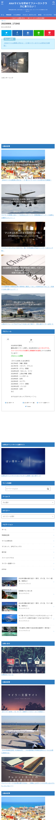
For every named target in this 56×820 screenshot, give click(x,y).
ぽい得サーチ (10, 402)
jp (33, 340)
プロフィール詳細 (22, 356)
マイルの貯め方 (17, 14)
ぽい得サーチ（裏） (29, 402)
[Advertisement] (28, 95)
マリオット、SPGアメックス (29, 14)
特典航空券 (8, 14)
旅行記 (39, 14)
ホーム (2, 14)
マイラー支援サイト (44, 402)
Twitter (29, 406)
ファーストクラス (47, 14)
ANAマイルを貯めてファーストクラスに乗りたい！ (28, 5)
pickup (4, 569)
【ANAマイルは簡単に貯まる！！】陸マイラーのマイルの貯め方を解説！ (28, 18)
